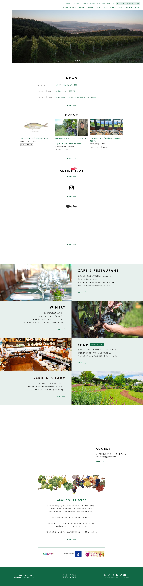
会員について (84, 3)
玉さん (50, 97)
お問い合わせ (110, 3)
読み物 (137, 7)
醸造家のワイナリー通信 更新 (65, 91)
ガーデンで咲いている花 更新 (66, 85)
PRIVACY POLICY (29, 577)
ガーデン (113, 7)
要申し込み (29, 144)
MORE (69, 105)
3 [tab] (79, 60)
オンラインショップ (134, 3)
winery (107, 319)
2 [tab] (77, 60)
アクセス (120, 7)
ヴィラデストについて (69, 7)
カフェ (106, 7)
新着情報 (68, 3)
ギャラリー (129, 7)
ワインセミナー (59, 149)
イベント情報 (75, 3)
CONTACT (18, 577)
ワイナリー (90, 7)
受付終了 (99, 147)
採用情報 (92, 3)
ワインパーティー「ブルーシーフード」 (35, 138)
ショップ (98, 7)
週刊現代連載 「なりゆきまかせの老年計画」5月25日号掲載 (76, 97)
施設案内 (81, 7)
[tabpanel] (77, 36)
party (23, 144)
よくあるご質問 (101, 3)
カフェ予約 (121, 3)
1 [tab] (75, 60)
